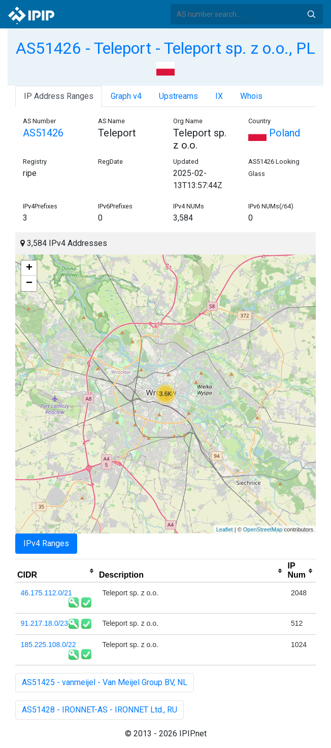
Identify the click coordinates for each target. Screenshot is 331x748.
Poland (274, 133)
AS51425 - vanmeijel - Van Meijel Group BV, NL (104, 682)
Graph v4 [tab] (126, 96)
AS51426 (43, 133)
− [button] (29, 283)
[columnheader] (56, 571)
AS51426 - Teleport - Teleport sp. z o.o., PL (165, 48)
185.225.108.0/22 (48, 644)
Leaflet (224, 529)
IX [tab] (219, 96)
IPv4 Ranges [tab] (46, 543)
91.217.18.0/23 (44, 623)
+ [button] (29, 268)
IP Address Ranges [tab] (58, 96)
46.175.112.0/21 (46, 593)
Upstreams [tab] (178, 96)
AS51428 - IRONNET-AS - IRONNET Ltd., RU (99, 710)
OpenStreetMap (263, 529)
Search (311, 14)
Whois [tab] (251, 96)
